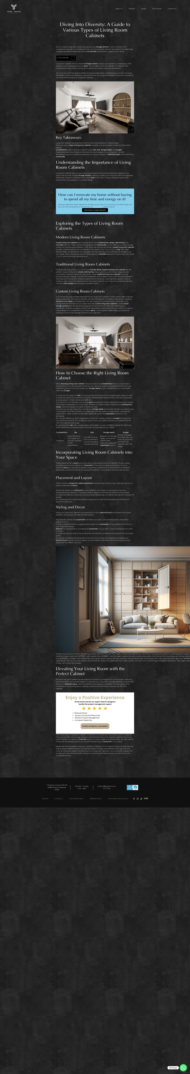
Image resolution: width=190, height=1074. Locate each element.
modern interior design (107, 249)
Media (143, 9)
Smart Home (157, 9)
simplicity (59, 256)
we (74, 49)
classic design (81, 270)
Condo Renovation (76, 798)
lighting (145, 661)
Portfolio (132, 9)
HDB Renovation (96, 798)
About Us (119, 9)
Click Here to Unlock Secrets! (95, 210)
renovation (98, 207)
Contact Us (172, 9)
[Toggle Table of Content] (71, 58)
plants (66, 522)
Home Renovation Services (118, 798)
